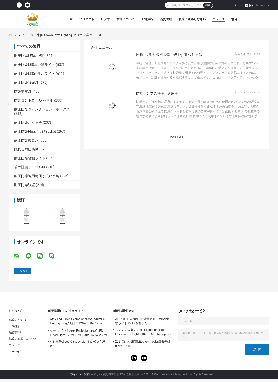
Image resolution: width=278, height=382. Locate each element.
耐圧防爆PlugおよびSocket (35, 131)
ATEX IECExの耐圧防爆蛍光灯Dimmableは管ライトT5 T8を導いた (144, 321)
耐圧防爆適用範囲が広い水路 (36, 176)
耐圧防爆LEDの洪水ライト (34, 74)
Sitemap (14, 351)
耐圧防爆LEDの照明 (29, 56)
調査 (207, 5)
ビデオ (105, 19)
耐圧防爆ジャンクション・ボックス (42, 109)
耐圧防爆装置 (24, 185)
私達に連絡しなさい (192, 19)
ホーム (13, 35)
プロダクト (86, 19)
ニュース (218, 19)
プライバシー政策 (78, 374)
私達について (125, 19)
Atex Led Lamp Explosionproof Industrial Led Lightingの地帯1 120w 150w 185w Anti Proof (78, 321)
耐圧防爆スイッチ (28, 122)
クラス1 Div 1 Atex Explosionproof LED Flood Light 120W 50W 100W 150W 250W (78, 333)
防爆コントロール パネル (33, 100)
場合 (234, 19)
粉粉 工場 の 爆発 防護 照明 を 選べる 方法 (169, 55)
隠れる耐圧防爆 (26, 149)
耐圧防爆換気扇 (26, 140)
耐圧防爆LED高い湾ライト (34, 65)
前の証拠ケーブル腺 (29, 167)
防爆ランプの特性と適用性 (157, 93)
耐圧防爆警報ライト (29, 158)
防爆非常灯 (22, 91)
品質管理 (166, 19)
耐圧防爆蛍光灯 (26, 82)
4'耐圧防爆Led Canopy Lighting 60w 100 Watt (77, 344)
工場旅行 (147, 19)
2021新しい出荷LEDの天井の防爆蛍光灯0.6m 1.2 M (142, 344)
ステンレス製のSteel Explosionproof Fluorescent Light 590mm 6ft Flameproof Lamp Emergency (143, 332)
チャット (239, 5)
